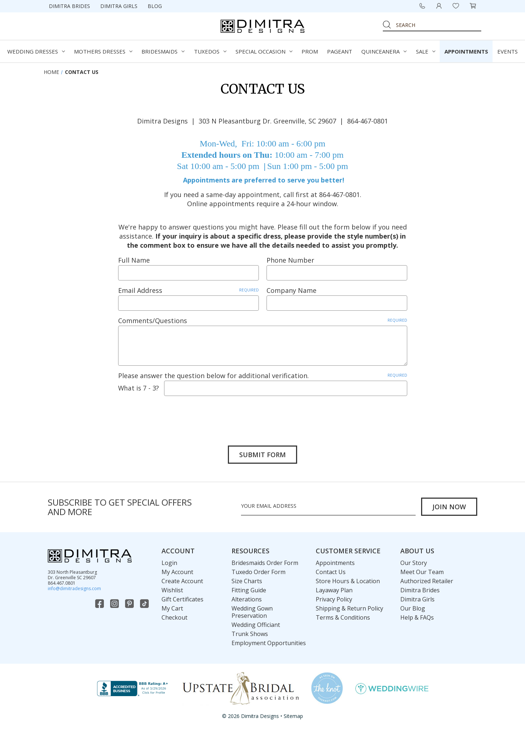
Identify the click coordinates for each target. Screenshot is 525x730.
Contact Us (331, 572)
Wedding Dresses (36, 51)
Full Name (134, 260)
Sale (425, 51)
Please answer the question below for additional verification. (262, 375)
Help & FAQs (417, 617)
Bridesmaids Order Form (265, 562)
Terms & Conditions (343, 617)
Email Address (188, 290)
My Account (177, 572)
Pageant (339, 51)
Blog (155, 6)
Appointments (466, 51)
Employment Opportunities (269, 643)
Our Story (413, 562)
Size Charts (247, 581)
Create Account (182, 581)
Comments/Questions (262, 320)
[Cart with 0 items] (472, 5)
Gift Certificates (182, 599)
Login (169, 562)
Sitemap (293, 716)
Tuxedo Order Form (258, 572)
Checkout (174, 617)
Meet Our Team (422, 572)
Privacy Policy (334, 599)
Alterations (247, 599)
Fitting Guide (249, 590)
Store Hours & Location (348, 581)
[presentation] (173, 415)
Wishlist (172, 590)
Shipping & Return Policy (349, 608)
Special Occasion (264, 51)
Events (507, 51)
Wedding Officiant (256, 624)
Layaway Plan (334, 590)
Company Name (291, 290)
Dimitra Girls (118, 6)
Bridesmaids (162, 51)
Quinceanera (384, 51)
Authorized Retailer (426, 581)
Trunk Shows (250, 633)
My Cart (172, 608)
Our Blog (412, 608)
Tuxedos (210, 51)
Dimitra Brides (69, 6)
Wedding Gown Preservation (252, 611)
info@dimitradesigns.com (74, 588)
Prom (310, 51)
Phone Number (290, 260)
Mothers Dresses (103, 51)
